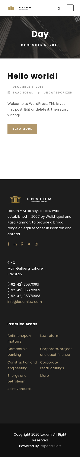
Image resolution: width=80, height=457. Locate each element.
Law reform (49, 335)
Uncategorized (58, 92)
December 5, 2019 (28, 87)
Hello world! (32, 76)
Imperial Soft (50, 446)
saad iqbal (23, 92)
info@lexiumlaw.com (24, 301)
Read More (22, 129)
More (44, 375)
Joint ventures (19, 388)
